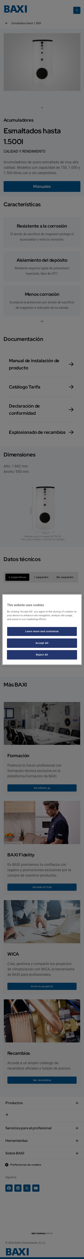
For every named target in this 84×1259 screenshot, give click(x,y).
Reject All (42, 654)
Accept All (42, 642)
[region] (42, 629)
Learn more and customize (42, 631)
